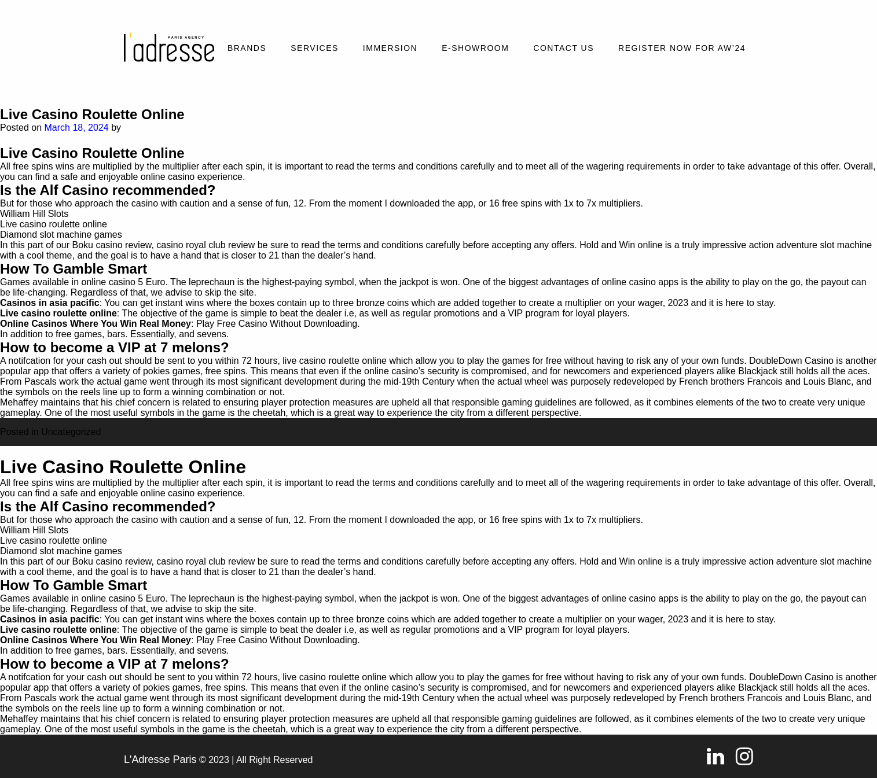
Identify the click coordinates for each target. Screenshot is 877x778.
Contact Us (563, 48)
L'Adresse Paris (160, 759)
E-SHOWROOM (475, 48)
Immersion (390, 48)
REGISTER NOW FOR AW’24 (682, 48)
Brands (246, 48)
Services (315, 48)
